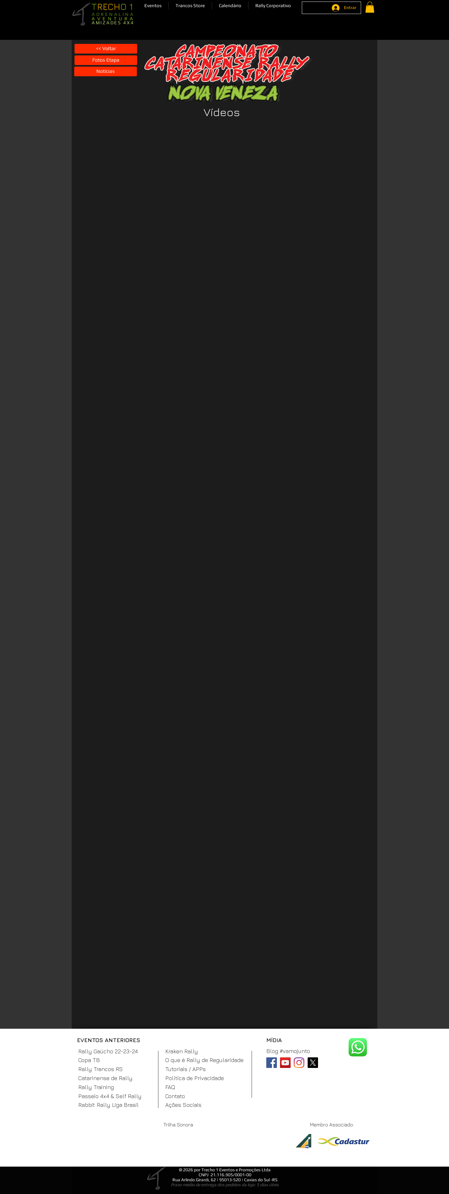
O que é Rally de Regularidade (204, 1060)
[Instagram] (299, 1062)
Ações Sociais (183, 1105)
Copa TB (89, 1060)
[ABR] (303, 1145)
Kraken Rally (181, 1051)
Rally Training (96, 1087)
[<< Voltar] (106, 49)
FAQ (170, 1087)
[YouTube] (285, 1062)
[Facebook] (271, 1062)
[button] (153, 5)
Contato (175, 1096)
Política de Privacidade (194, 1078)
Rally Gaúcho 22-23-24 (108, 1051)
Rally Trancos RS (100, 1069)
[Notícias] (105, 71)
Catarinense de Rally (105, 1078)
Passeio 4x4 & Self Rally (110, 1096)
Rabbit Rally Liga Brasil (108, 1105)
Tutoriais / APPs (185, 1069)
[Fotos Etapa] (106, 60)
